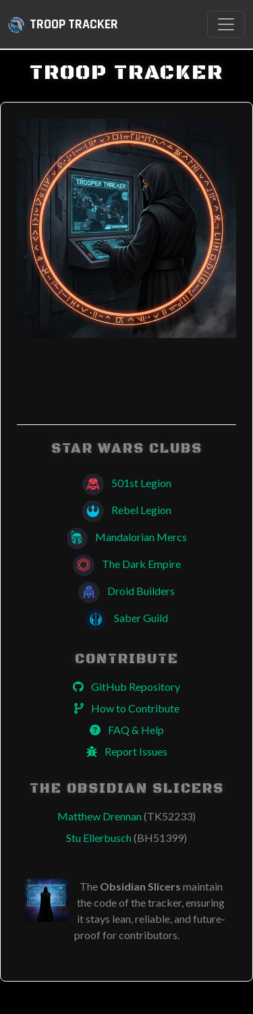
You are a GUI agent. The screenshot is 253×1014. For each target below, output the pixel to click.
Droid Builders (126, 590)
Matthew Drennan (126, 816)
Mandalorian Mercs (126, 536)
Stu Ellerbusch (126, 837)
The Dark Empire (127, 563)
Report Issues (126, 751)
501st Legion (126, 482)
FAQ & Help (127, 729)
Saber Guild (126, 617)
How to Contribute (126, 708)
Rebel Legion (126, 509)
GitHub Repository (126, 686)
